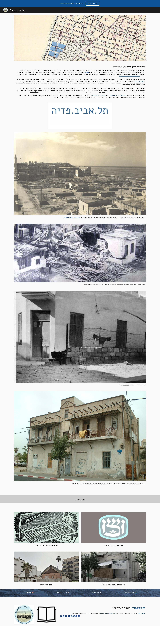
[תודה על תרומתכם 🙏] (130, 592)
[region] (80, 3)
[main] (80, 82)
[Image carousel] (80, 116)
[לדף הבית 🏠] (29, 592)
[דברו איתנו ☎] (96, 592)
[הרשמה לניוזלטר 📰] (63, 592)
